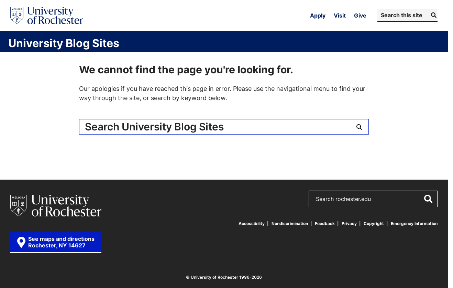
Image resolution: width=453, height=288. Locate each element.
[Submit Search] (433, 15)
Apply (317, 15)
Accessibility (252, 223)
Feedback (325, 223)
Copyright (374, 223)
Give (360, 15)
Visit (340, 15)
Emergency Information (414, 223)
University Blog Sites (63, 43)
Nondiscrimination (290, 223)
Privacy (349, 223)
